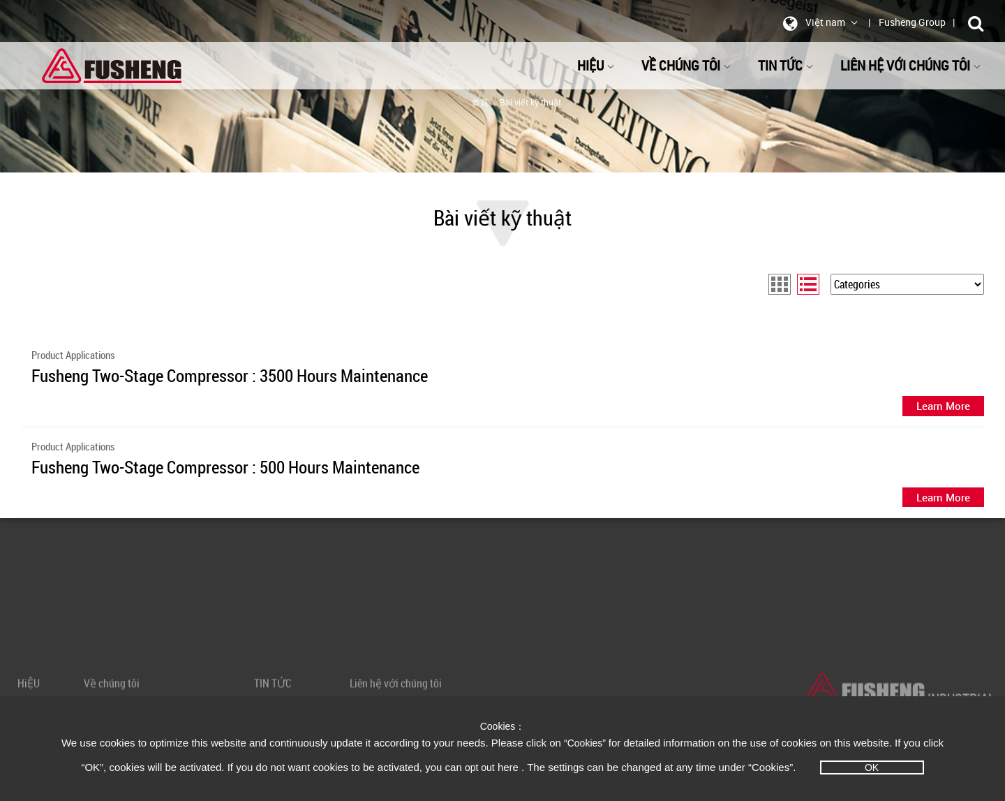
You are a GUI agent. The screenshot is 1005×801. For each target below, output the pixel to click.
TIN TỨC (786, 65)
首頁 (480, 102)
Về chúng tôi (686, 65)
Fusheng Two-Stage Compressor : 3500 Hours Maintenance (229, 375)
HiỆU (596, 65)
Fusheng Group (912, 22)
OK (872, 767)
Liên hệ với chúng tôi (910, 65)
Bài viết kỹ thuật (530, 102)
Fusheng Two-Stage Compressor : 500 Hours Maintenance (225, 466)
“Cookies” (586, 743)
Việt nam (817, 23)
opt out (480, 767)
